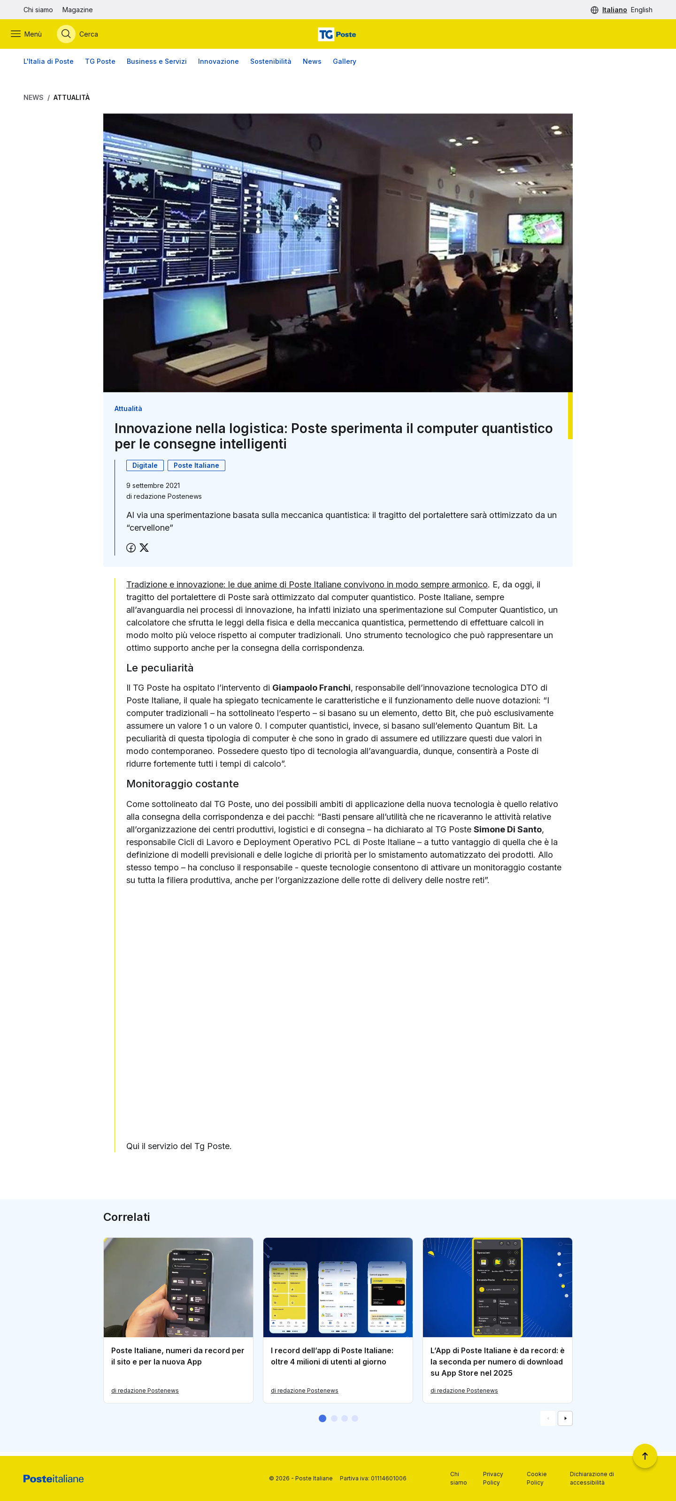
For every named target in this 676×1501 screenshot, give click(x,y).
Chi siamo (38, 10)
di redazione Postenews (145, 1394)
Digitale (145, 469)
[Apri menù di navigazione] (38, 36)
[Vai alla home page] (338, 36)
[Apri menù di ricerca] (90, 36)
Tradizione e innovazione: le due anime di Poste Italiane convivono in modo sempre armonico (307, 589)
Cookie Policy (537, 1478)
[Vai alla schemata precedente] (547, 1422)
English (642, 10)
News (312, 65)
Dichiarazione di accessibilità (592, 1478)
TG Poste (100, 65)
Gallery (344, 65)
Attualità (72, 102)
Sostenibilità (271, 65)
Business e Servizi (157, 65)
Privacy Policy (493, 1478)
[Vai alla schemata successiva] (565, 1422)
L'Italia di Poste (48, 65)
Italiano (614, 10)
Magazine (77, 10)
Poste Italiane (196, 469)
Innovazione (218, 65)
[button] (322, 1422)
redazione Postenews (168, 500)
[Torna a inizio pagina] (645, 1456)
